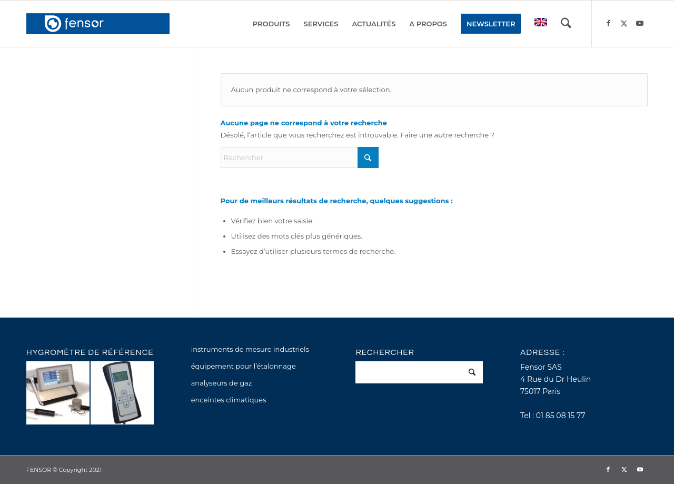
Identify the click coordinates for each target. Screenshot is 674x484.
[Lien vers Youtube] (640, 23)
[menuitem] (271, 24)
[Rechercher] (566, 24)
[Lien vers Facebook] (608, 23)
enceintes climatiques (228, 400)
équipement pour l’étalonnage (243, 366)
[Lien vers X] (624, 23)
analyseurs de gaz (221, 383)
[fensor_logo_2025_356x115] (98, 24)
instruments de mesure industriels (250, 349)
